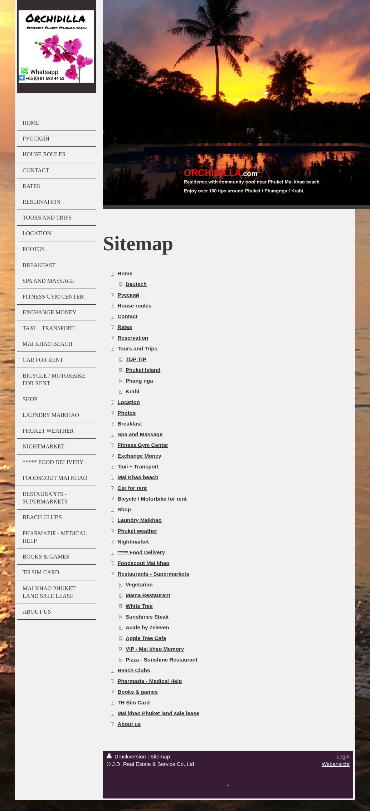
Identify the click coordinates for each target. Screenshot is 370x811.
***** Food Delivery (141, 552)
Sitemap (160, 756)
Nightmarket (133, 542)
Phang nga (139, 381)
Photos (126, 413)
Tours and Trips (137, 348)
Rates (124, 327)
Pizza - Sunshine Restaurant (162, 660)
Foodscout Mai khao (143, 563)
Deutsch (136, 284)
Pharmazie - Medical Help (149, 681)
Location (128, 402)
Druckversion (127, 756)
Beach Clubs (133, 670)
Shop (124, 509)
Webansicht (336, 764)
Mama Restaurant (148, 595)
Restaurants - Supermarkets (153, 574)
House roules (134, 306)
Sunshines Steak (147, 617)
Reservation (132, 338)
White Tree (139, 606)
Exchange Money (139, 456)
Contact (127, 316)
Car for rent (132, 488)
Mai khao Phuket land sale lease (158, 713)
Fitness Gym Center (142, 445)
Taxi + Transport (138, 466)
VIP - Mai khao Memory (155, 649)
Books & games (137, 692)
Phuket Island (143, 370)
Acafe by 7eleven (147, 627)
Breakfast (129, 424)
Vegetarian (139, 584)
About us (129, 724)
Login (343, 756)
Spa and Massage (139, 434)
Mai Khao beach (137, 477)
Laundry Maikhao (139, 520)
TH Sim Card (133, 702)
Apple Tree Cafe (146, 638)
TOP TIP (136, 359)
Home (124, 273)
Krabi (132, 391)
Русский (128, 295)
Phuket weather (137, 531)
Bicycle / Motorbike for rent (151, 499)
